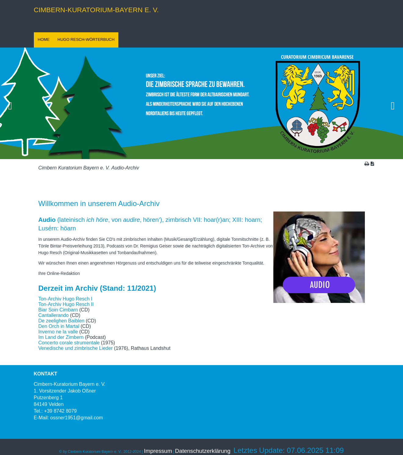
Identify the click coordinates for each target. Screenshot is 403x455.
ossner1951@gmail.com (76, 417)
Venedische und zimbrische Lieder (75, 348)
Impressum (158, 451)
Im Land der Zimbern (61, 337)
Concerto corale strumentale (69, 342)
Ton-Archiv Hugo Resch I (65, 298)
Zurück (10, 103)
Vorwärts (393, 103)
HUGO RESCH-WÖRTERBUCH (86, 39)
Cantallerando (53, 315)
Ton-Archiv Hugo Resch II (66, 304)
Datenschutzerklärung (202, 451)
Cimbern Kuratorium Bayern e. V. (74, 167)
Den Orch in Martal (58, 326)
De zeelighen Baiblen (62, 320)
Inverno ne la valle (58, 331)
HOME (44, 39)
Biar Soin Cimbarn (58, 309)
